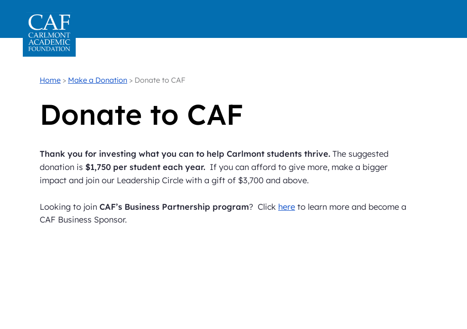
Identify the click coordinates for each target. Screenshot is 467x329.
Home (50, 80)
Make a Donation (97, 80)
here (286, 207)
